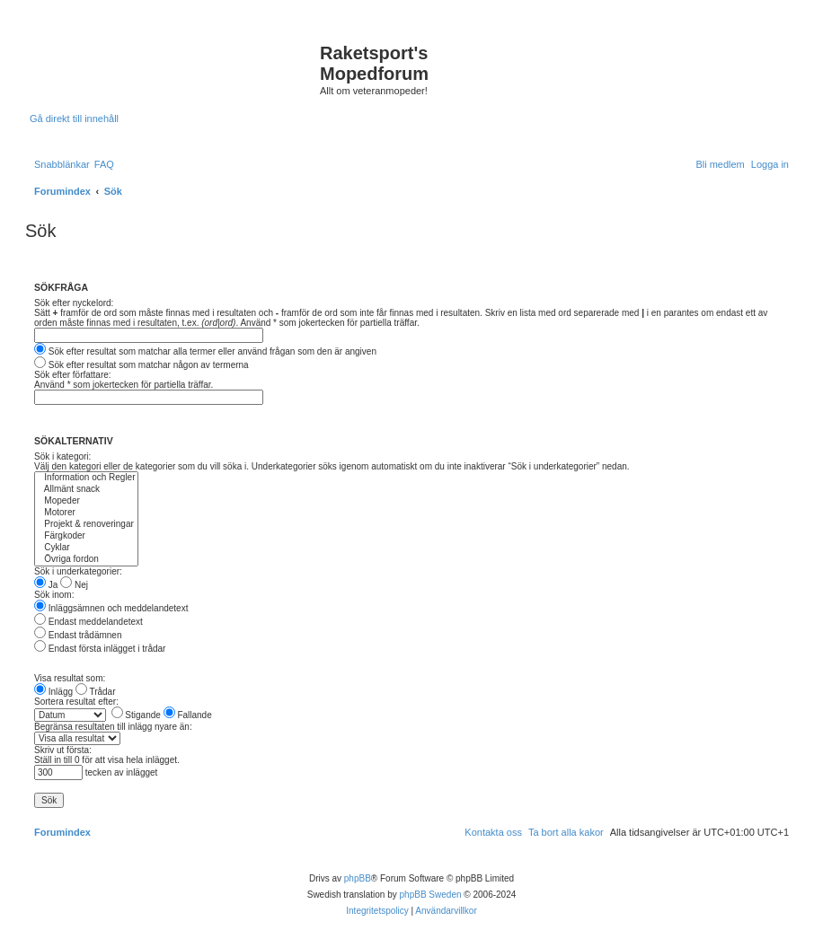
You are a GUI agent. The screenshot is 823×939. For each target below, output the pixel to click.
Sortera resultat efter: (76, 701)
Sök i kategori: (62, 456)
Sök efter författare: (72, 375)
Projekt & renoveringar (86, 525)
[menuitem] (104, 164)
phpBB (357, 878)
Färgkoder (86, 536)
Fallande (188, 715)
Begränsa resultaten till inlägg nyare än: (113, 727)
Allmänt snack (86, 490)
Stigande (136, 715)
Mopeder (86, 501)
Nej (74, 585)
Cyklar (86, 548)
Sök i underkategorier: (78, 571)
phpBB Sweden (431, 895)
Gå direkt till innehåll (74, 118)
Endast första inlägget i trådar (99, 649)
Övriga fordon (86, 560)
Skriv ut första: (63, 750)
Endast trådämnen (78, 635)
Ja (46, 585)
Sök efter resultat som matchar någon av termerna (141, 365)
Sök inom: (54, 595)
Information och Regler (86, 478)
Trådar (95, 692)
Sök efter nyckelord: (73, 303)
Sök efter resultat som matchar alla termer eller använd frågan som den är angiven (205, 351)
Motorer (86, 513)
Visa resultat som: (69, 678)
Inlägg (53, 692)
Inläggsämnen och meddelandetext (111, 608)
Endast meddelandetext (88, 622)
